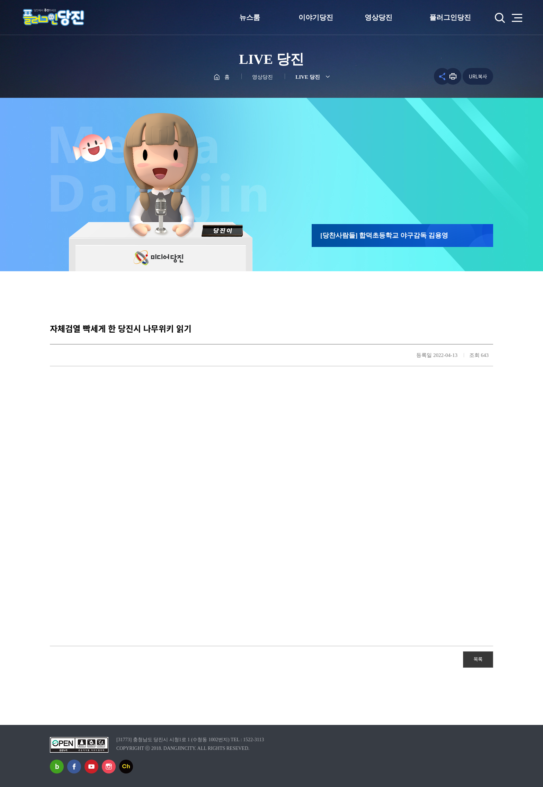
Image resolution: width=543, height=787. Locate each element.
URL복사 (478, 76)
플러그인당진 (450, 17)
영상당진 (378, 17)
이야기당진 (316, 17)
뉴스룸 (249, 17)
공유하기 (434, 76)
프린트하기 (453, 76)
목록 (478, 659)
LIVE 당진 (307, 77)
